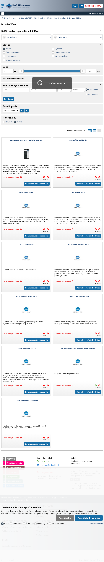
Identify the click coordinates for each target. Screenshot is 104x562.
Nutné (6, 523)
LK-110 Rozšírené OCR (26, 348)
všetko (19, 122)
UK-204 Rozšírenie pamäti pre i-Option (78, 348)
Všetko (8, 49)
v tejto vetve (93, 90)
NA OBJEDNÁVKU (61, 56)
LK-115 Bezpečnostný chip (26, 400)
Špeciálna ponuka (13, 52)
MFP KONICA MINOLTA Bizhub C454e (26, 140)
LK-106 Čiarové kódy (78, 140)
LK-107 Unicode (26, 192)
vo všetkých (93, 94)
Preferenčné (17, 523)
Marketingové (42, 523)
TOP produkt (11, 56)
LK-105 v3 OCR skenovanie (77, 296)
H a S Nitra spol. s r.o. (18, 6)
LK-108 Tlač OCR (78, 192)
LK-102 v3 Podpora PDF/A (78, 244)
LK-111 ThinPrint (26, 244)
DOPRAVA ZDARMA (13, 60)
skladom (8, 122)
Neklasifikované (58, 523)
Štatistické (30, 523)
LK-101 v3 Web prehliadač (26, 296)
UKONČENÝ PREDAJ (62, 52)
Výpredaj (58, 49)
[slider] (21, 71)
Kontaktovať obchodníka (36, 183)
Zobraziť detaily (96, 523)
